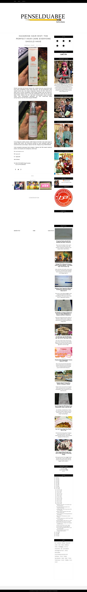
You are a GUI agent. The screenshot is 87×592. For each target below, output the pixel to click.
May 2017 (59, 498)
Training (69, 558)
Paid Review (57, 556)
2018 (57, 487)
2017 (57, 488)
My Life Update (57, 552)
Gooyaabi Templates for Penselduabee (50, 590)
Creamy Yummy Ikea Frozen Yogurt (63, 525)
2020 (57, 484)
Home (34, 230)
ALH (55, 543)
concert (56, 562)
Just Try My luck (66, 548)
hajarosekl (18, 154)
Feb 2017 (58, 502)
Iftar (61, 548)
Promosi (61, 556)
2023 (57, 481)
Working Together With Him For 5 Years (64, 520)
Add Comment (39, 45)
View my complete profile (66, 182)
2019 (57, 486)
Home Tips (66, 546)
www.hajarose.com (20, 151)
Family (62, 544)
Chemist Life (68, 543)
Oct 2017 (58, 492)
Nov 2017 (58, 491)
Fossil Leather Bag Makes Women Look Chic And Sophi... (64, 528)
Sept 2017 (59, 493)
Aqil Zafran (59, 543)
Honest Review (57, 548)
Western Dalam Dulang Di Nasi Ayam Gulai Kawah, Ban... (63, 512)
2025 (57, 478)
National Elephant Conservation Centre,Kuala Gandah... (62, 530)
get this (63, 471)
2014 (57, 534)
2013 (57, 535)
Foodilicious (67, 544)
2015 (57, 533)
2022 (57, 482)
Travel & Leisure (57, 560)
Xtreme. (70, 560)
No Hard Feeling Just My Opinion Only (61, 554)
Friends (56, 546)
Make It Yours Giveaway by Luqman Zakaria (63, 516)
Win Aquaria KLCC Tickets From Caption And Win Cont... (64, 523)
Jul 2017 (58, 496)
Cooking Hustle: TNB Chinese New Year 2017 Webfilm (64, 510)
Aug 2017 (58, 494)
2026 (57, 477)
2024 (57, 480)
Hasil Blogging (60, 546)
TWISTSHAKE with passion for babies (63, 521)
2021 (57, 483)
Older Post (51, 230)
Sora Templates (36, 590)
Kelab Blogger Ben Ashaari (59, 550)
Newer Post (17, 230)
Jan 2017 (58, 503)
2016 (57, 532)
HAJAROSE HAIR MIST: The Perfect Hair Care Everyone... (63, 505)
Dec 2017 (58, 489)
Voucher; (62, 560)
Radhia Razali (67, 180)
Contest (56, 544)
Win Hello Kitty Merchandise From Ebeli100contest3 (63, 507)
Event (59, 544)
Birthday (63, 543)
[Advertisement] (63, 570)
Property (65, 556)
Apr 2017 (58, 499)
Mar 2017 (58, 501)
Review (32, 175)
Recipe (63, 558)
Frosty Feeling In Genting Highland (63, 526)
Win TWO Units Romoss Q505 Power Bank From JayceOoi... (64, 519)
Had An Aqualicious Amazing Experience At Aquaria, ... (64, 514)
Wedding (66, 560)
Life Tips (66, 550)
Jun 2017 (58, 497)
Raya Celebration (58, 558)
